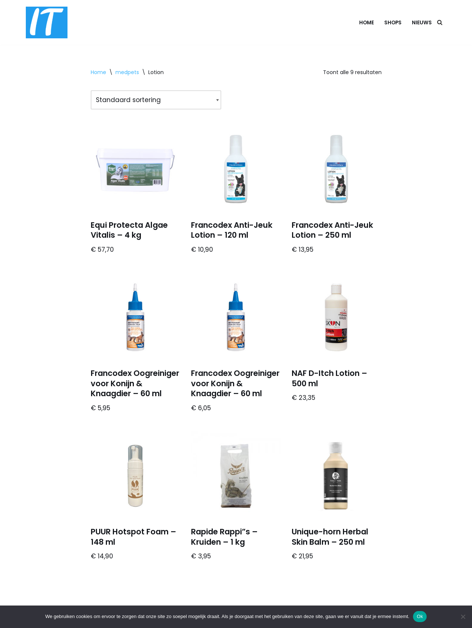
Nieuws (422, 22)
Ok (420, 616)
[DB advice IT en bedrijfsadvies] (46, 22)
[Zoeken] (439, 22)
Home (366, 22)
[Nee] (462, 616)
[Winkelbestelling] (156, 100)
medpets (127, 72)
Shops (393, 22)
